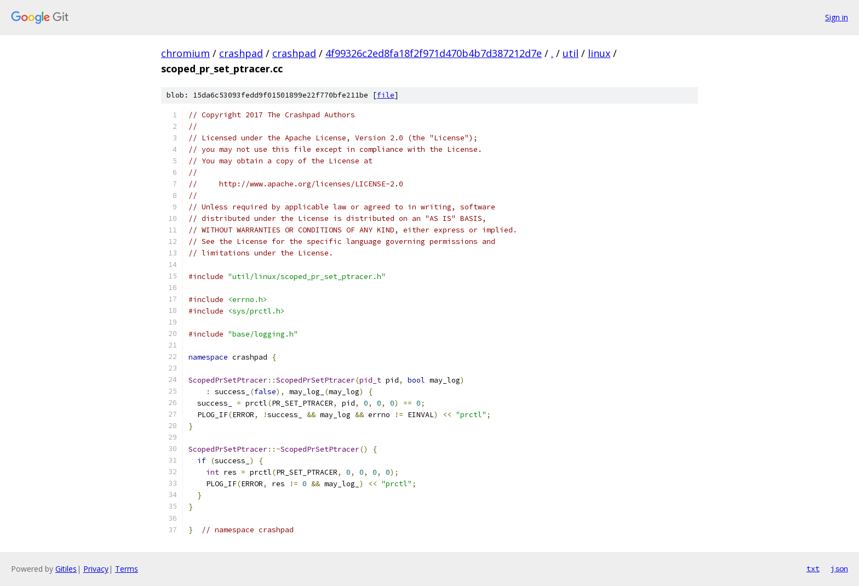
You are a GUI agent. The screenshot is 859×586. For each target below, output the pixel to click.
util (571, 53)
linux (599, 53)
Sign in (836, 17)
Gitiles (66, 569)
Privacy (95, 569)
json (839, 568)
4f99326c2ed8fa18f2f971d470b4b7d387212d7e (433, 53)
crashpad (241, 53)
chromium (185, 53)
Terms (126, 569)
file (385, 95)
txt (813, 568)
